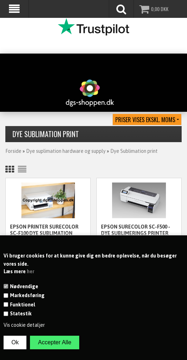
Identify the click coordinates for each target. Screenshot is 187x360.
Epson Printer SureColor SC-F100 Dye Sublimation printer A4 (44, 230)
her (30, 271)
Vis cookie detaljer (24, 325)
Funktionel (22, 305)
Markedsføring (27, 295)
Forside (13, 151)
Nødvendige (24, 286)
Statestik (21, 313)
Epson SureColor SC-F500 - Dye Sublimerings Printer (135, 230)
